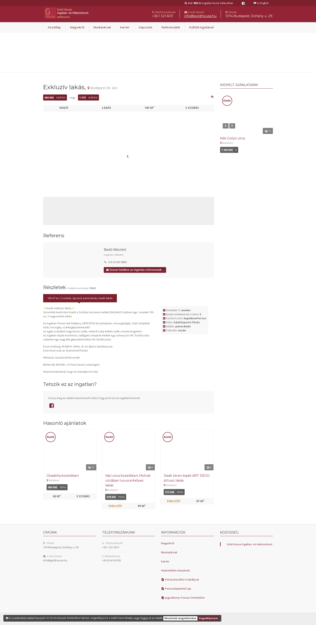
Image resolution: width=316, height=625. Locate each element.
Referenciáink (170, 27)
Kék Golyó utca (232, 138)
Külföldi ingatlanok (201, 27)
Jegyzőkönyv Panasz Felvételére (183, 597)
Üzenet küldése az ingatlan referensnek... (135, 270)
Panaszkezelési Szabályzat (180, 579)
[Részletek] (70, 450)
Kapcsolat (145, 27)
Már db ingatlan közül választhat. (209, 3)
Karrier (125, 27)
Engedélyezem (208, 618)
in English (261, 3)
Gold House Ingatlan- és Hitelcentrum (249, 544)
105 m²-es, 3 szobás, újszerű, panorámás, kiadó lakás (80, 298)
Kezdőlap (54, 27)
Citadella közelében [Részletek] (63, 476)
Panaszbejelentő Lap (176, 588)
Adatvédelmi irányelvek (175, 570)
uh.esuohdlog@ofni (200, 16)
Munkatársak (102, 27)
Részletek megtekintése (180, 618)
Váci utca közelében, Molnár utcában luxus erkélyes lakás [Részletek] (128, 480)
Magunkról (77, 27)
